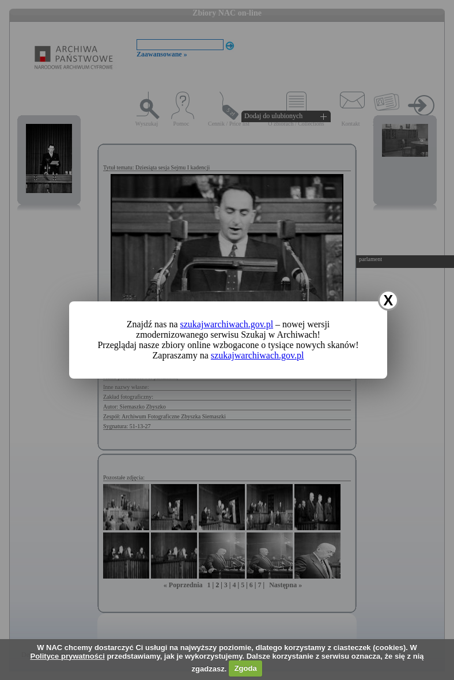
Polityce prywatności (67, 656)
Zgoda (245, 668)
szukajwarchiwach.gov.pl (227, 324)
